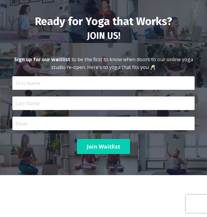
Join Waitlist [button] (103, 146)
